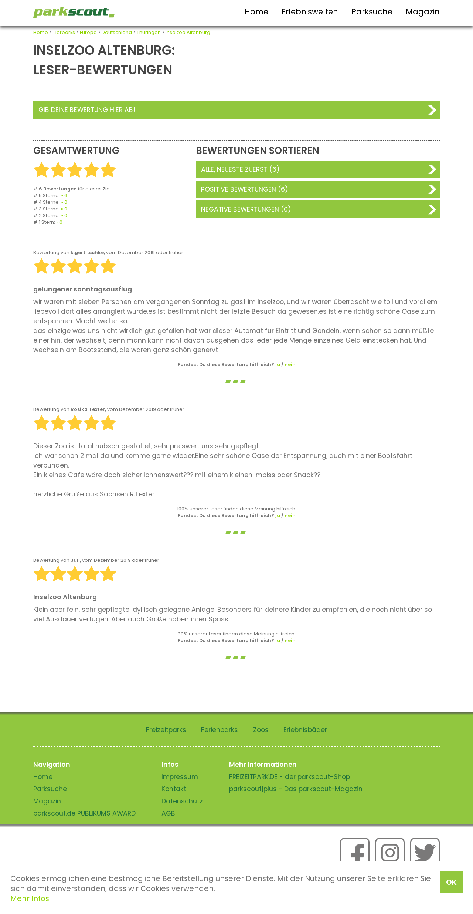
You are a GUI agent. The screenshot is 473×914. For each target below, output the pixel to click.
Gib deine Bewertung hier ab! (86, 109)
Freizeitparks (166, 729)
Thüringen (149, 32)
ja (277, 364)
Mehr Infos (29, 898)
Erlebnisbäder (305, 729)
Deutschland (117, 32)
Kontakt (173, 789)
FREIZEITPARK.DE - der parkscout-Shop (289, 776)
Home (256, 11)
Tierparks (64, 32)
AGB (168, 813)
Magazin (423, 11)
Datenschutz (182, 801)
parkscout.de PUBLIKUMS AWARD (84, 813)
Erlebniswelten (310, 11)
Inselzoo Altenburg (188, 32)
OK (451, 882)
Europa (88, 32)
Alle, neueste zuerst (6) (240, 169)
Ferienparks (219, 729)
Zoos (261, 729)
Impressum (179, 776)
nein (290, 364)
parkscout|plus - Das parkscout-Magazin (296, 789)
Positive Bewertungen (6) (244, 189)
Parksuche (371, 11)
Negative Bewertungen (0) (246, 209)
